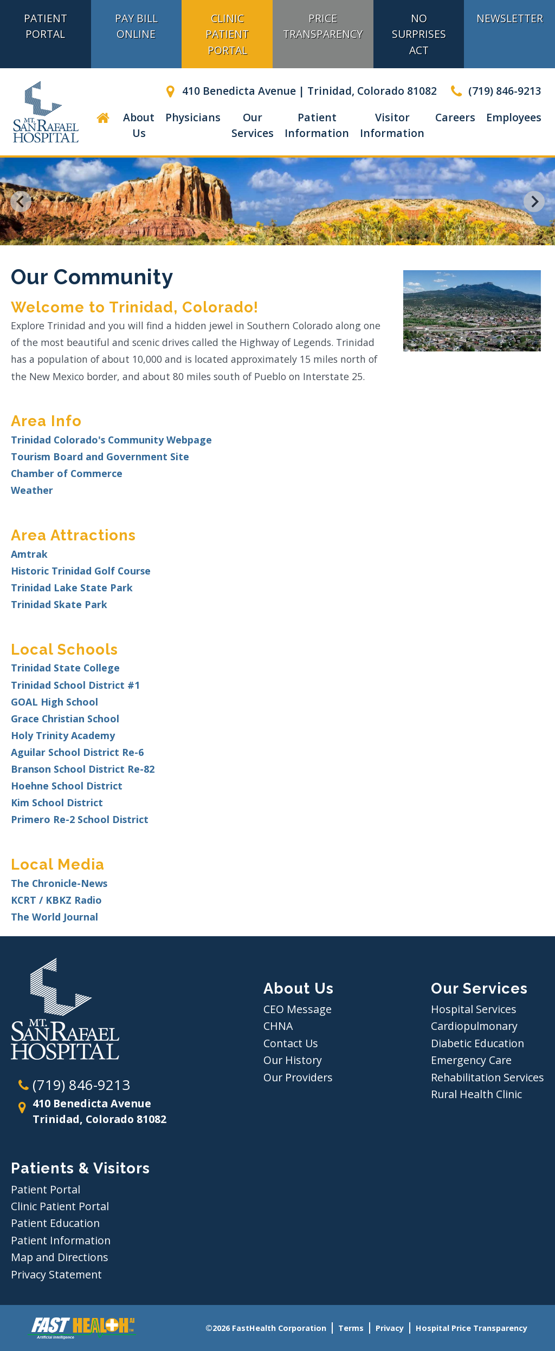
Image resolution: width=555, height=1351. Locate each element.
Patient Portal (45, 1189)
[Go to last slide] (20, 201)
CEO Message (297, 1009)
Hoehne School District (66, 785)
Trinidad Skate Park (59, 604)
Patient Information (317, 125)
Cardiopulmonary (474, 1026)
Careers (455, 117)
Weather (32, 490)
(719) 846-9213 (494, 90)
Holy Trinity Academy (63, 735)
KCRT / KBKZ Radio (56, 899)
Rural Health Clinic (476, 1094)
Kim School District (57, 802)
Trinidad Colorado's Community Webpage (111, 439)
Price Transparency (323, 26)
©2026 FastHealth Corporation (265, 1328)
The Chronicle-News (59, 883)
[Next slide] (534, 201)
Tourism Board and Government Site (100, 456)
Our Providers (298, 1077)
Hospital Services (474, 1009)
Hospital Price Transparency (471, 1328)
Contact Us (290, 1043)
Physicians (193, 117)
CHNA (278, 1026)
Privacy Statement (56, 1274)
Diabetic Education (477, 1043)
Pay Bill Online (136, 26)
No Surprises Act (419, 34)
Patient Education (55, 1223)
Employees (513, 117)
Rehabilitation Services (487, 1077)
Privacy (390, 1328)
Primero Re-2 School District (80, 819)
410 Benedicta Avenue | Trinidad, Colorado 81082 (299, 90)
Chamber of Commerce (66, 473)
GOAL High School (54, 701)
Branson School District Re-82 (82, 768)
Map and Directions (59, 1257)
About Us (138, 125)
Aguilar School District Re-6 (77, 752)
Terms (351, 1328)
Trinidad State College (65, 667)
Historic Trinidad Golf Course (81, 570)
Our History (292, 1060)
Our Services (252, 125)
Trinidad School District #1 (75, 684)
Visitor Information (392, 125)
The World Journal (54, 916)
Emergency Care (471, 1060)
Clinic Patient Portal (227, 34)
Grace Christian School (65, 718)
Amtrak (29, 553)
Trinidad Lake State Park (72, 587)
